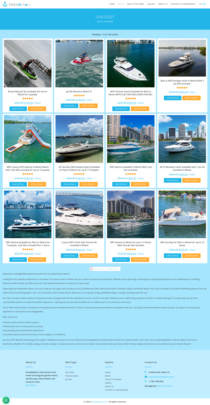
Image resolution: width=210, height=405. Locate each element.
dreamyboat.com (99, 401)
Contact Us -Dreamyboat (183, 4)
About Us (162, 4)
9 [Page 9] (114, 268)
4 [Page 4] (101, 268)
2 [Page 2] (94, 268)
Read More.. (31, 385)
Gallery (151, 4)
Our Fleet (69, 372)
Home (112, 4)
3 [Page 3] (97, 268)
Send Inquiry (37, 108)
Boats (121, 4)
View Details (18, 108)
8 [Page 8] (111, 268)
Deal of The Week (135, 4)
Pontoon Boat (71, 375)
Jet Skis (68, 379)
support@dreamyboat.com (161, 376)
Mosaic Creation (164, 386)
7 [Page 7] (108, 268)
